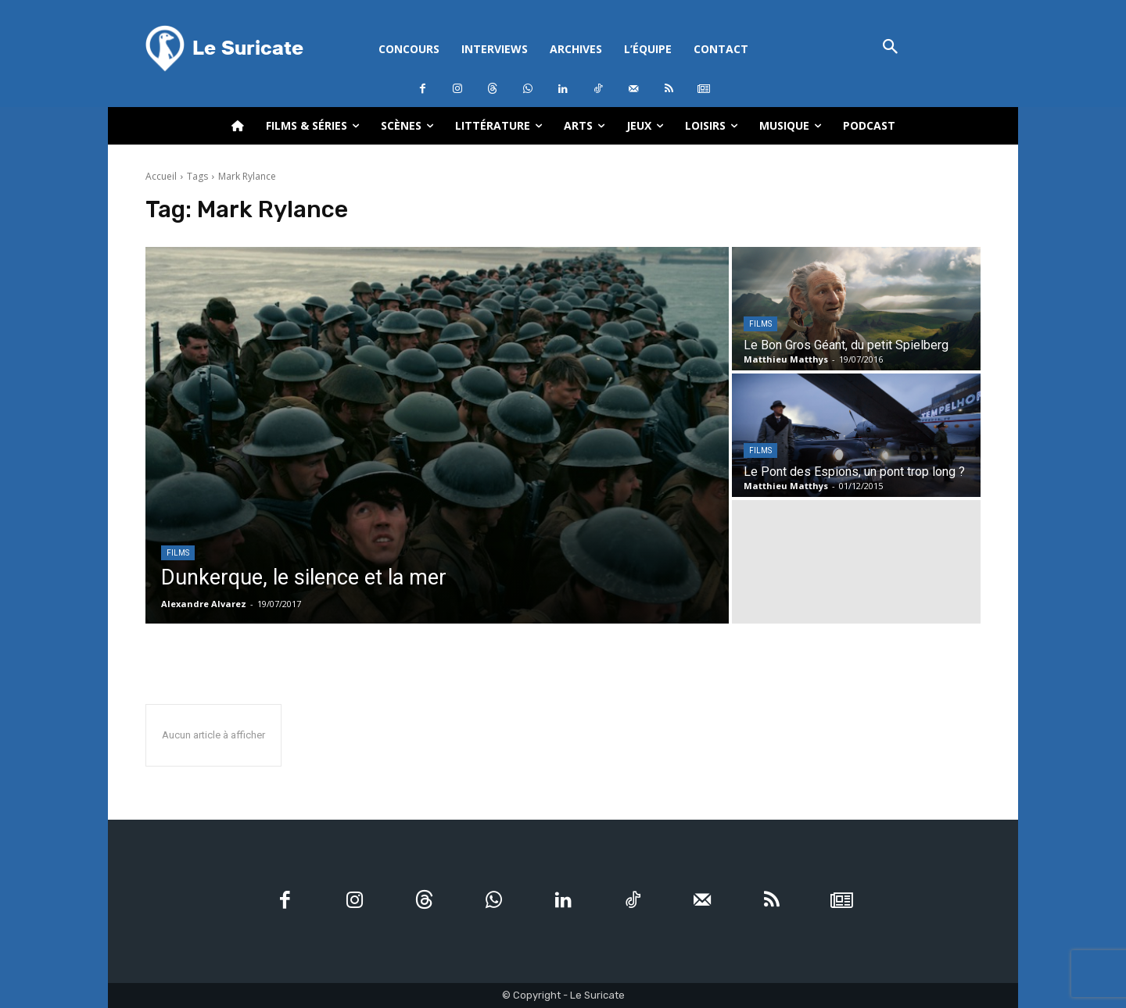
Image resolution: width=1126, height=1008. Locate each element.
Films (178, 553)
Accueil (161, 176)
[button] (890, 48)
